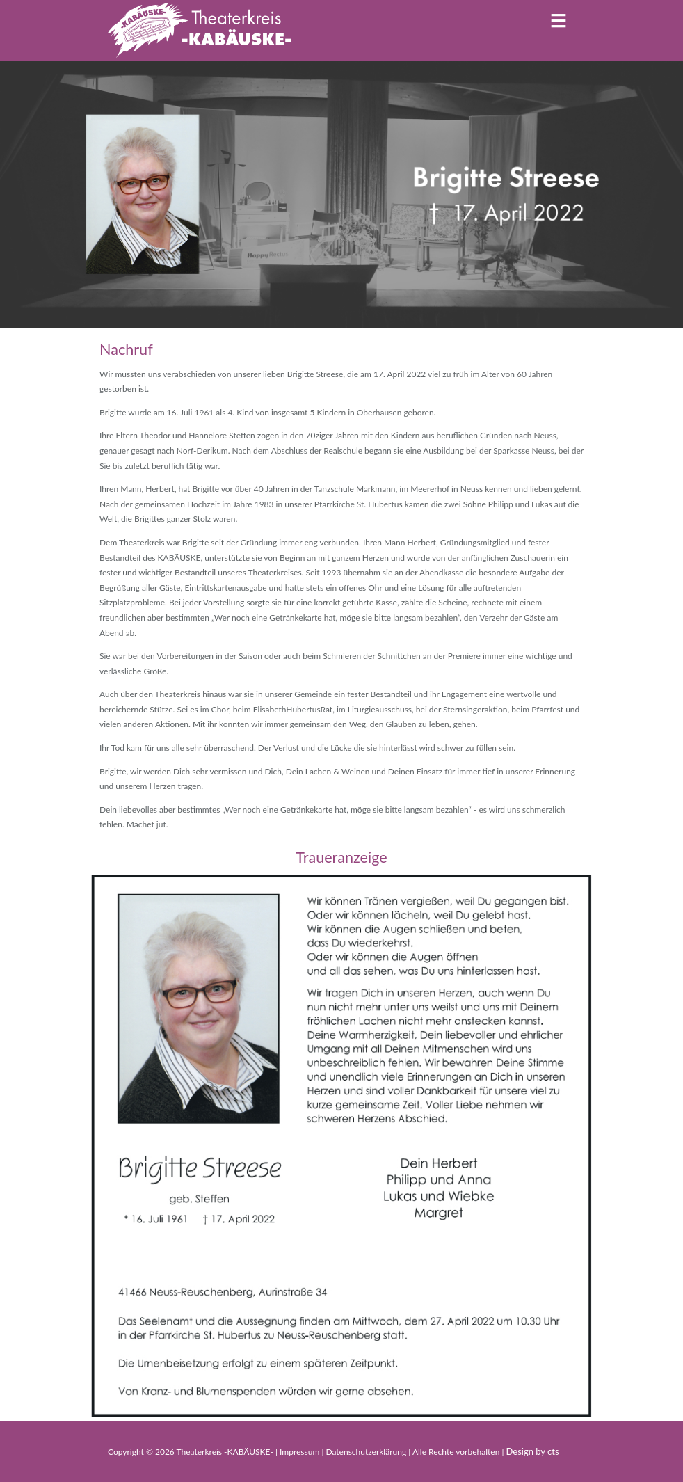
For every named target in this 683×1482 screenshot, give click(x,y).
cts (553, 1451)
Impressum (300, 1452)
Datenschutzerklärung (367, 1452)
